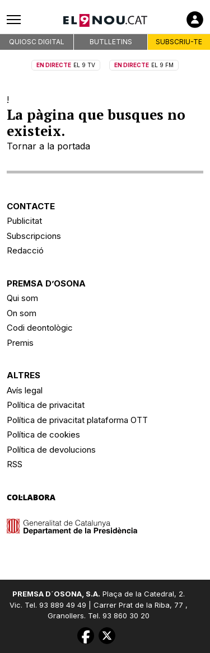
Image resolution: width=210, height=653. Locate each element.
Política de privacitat (46, 405)
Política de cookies (43, 434)
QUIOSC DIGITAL (36, 41)
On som (21, 313)
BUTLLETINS (111, 41)
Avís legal (25, 390)
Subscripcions (34, 236)
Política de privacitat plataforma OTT (77, 420)
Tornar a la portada (48, 146)
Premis (20, 342)
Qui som (22, 298)
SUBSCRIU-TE (179, 41)
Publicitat (24, 220)
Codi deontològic (40, 327)
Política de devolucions (51, 449)
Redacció (25, 250)
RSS (14, 464)
